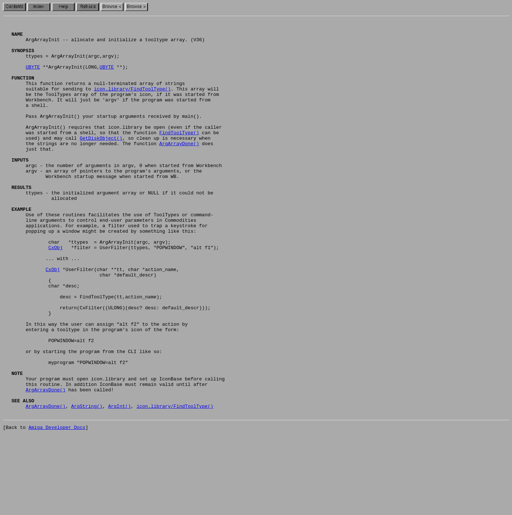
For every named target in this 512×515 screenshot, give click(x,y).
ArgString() (86, 483)
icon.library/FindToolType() (132, 103)
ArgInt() (119, 483)
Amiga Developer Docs (56, 507)
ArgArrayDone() (179, 168)
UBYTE (33, 76)
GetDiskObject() (101, 162)
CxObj (55, 293)
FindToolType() (179, 155)
